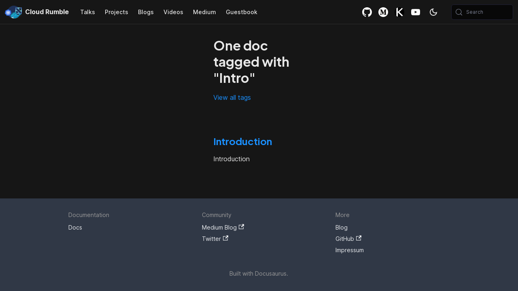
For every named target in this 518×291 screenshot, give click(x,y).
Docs (75, 227)
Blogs (146, 11)
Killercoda (399, 12)
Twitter (215, 238)
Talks (87, 11)
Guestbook (241, 11)
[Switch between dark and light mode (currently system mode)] (433, 12)
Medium (204, 11)
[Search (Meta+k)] (482, 12)
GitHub (367, 12)
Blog (341, 227)
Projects (116, 11)
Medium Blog (223, 227)
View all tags (232, 97)
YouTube (415, 12)
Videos (173, 11)
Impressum (349, 250)
